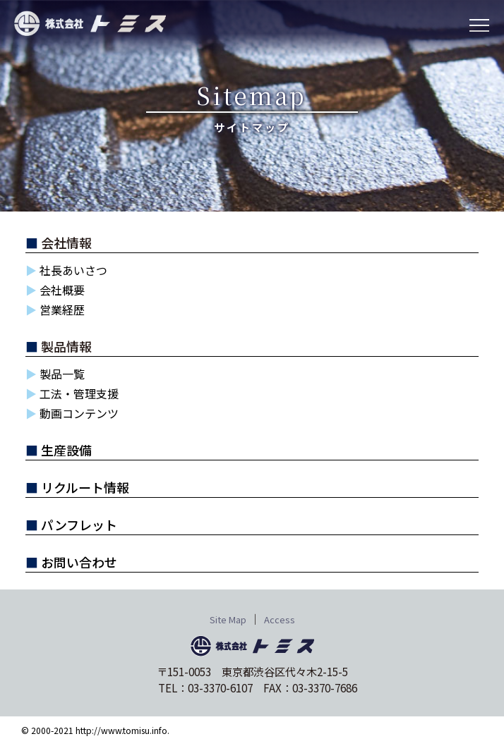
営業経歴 (62, 309)
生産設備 (66, 450)
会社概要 (62, 289)
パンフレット (79, 524)
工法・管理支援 (79, 393)
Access (279, 619)
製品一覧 (62, 373)
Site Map (228, 619)
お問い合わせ (79, 562)
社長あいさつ (73, 270)
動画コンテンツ (79, 413)
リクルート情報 (85, 487)
